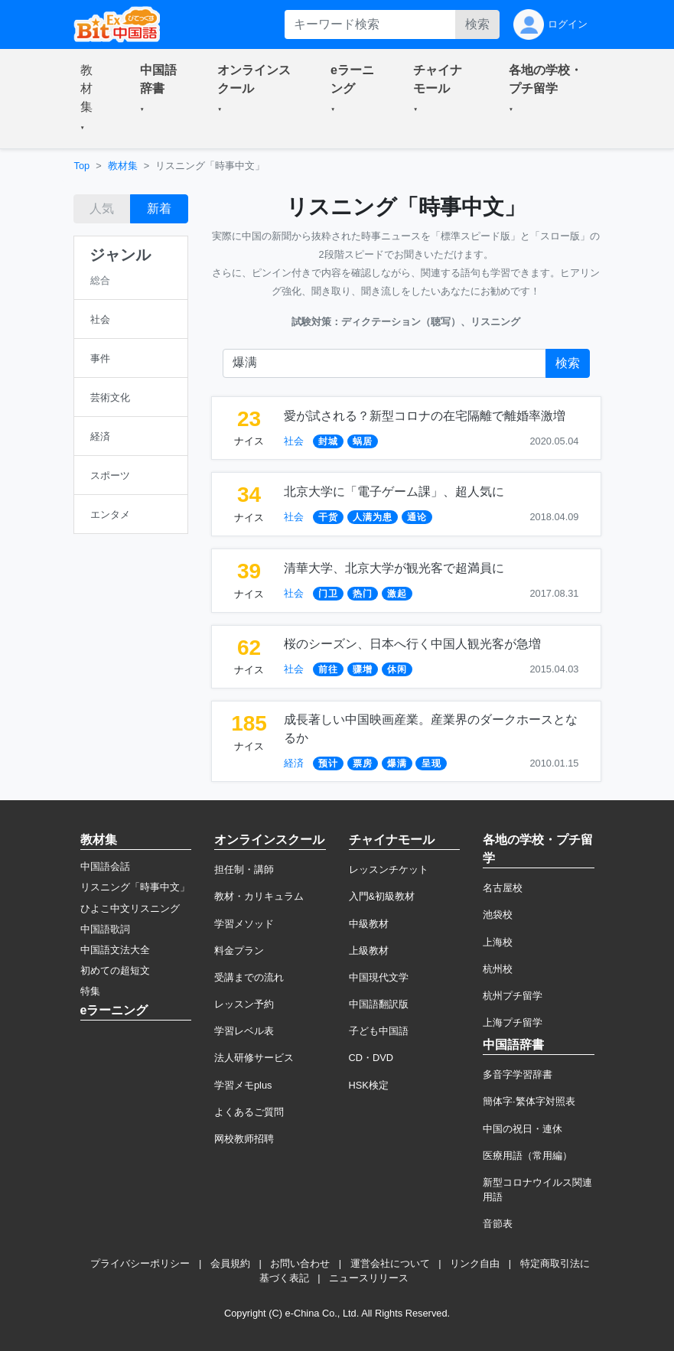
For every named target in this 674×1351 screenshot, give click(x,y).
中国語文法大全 (115, 949)
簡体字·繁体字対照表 (529, 1101)
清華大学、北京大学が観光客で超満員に (394, 568)
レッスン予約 (244, 1004)
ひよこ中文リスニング (130, 908)
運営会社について (390, 1263)
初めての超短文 (115, 970)
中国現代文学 (379, 977)
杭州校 (498, 969)
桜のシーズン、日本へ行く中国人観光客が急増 (412, 643)
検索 (477, 24)
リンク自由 (475, 1263)
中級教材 (369, 923)
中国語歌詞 (105, 929)
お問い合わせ (300, 1263)
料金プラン (239, 950)
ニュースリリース (369, 1278)
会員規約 (230, 1263)
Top (82, 165)
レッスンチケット (388, 869)
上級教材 (369, 950)
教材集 (123, 165)
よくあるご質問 (249, 1112)
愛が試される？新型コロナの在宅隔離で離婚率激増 (424, 415)
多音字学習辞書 (517, 1074)
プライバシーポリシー (140, 1263)
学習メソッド (244, 923)
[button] (92, 98)
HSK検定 (369, 1085)
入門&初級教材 (382, 896)
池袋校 (498, 914)
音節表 (498, 1223)
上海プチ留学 (512, 1022)
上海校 (498, 942)
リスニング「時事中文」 (135, 887)
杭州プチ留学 (512, 995)
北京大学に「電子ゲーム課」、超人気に (394, 491)
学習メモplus (243, 1085)
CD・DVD (371, 1057)
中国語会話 (105, 866)
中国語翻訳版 (379, 1004)
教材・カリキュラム (259, 896)
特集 (90, 991)
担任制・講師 (244, 869)
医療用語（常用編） (527, 1155)
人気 (102, 208)
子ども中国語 (379, 1031)
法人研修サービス (254, 1057)
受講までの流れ (249, 977)
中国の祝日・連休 (522, 1129)
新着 (159, 208)
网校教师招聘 (244, 1138)
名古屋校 (503, 888)
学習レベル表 (244, 1031)
